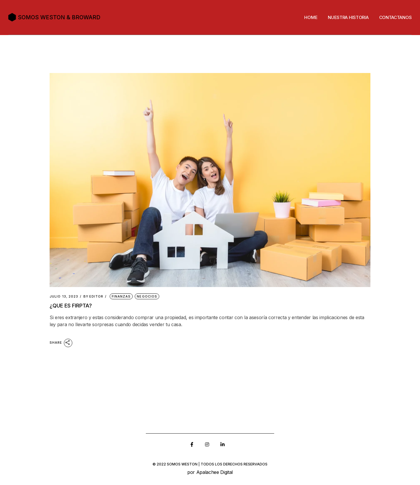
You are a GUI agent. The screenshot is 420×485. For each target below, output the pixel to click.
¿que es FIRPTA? (71, 306)
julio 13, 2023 (64, 296)
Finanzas (121, 296)
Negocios (147, 296)
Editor (93, 296)
